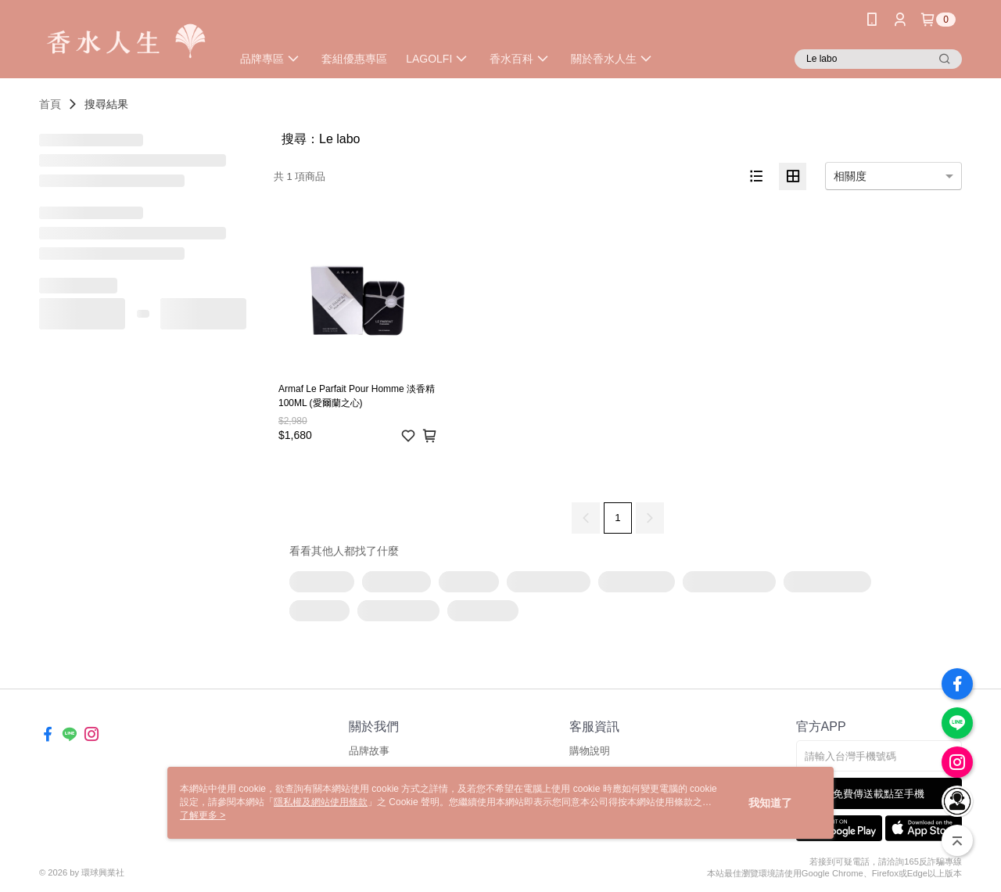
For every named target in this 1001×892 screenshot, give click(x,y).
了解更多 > (202, 815)
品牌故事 (369, 751)
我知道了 (770, 803)
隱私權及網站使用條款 (321, 802)
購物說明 (589, 751)
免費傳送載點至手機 (878, 794)
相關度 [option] (850, 176)
